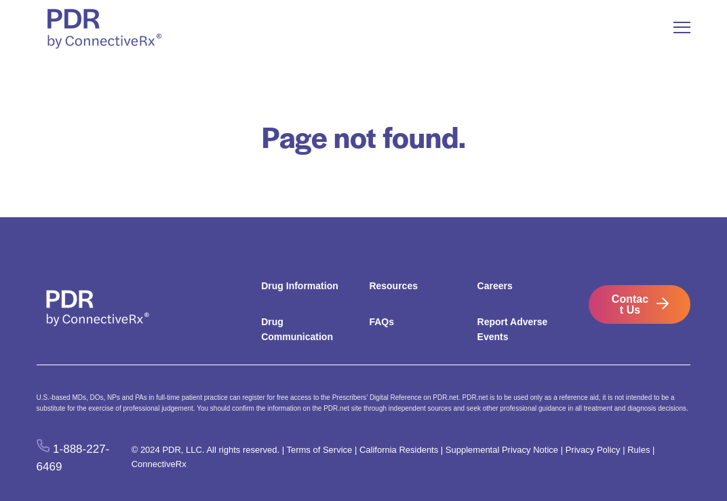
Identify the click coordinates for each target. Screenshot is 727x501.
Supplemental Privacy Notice (502, 450)
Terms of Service (319, 450)
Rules (638, 450)
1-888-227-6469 (73, 457)
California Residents (398, 450)
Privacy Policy (593, 450)
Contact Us (630, 304)
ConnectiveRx (159, 464)
